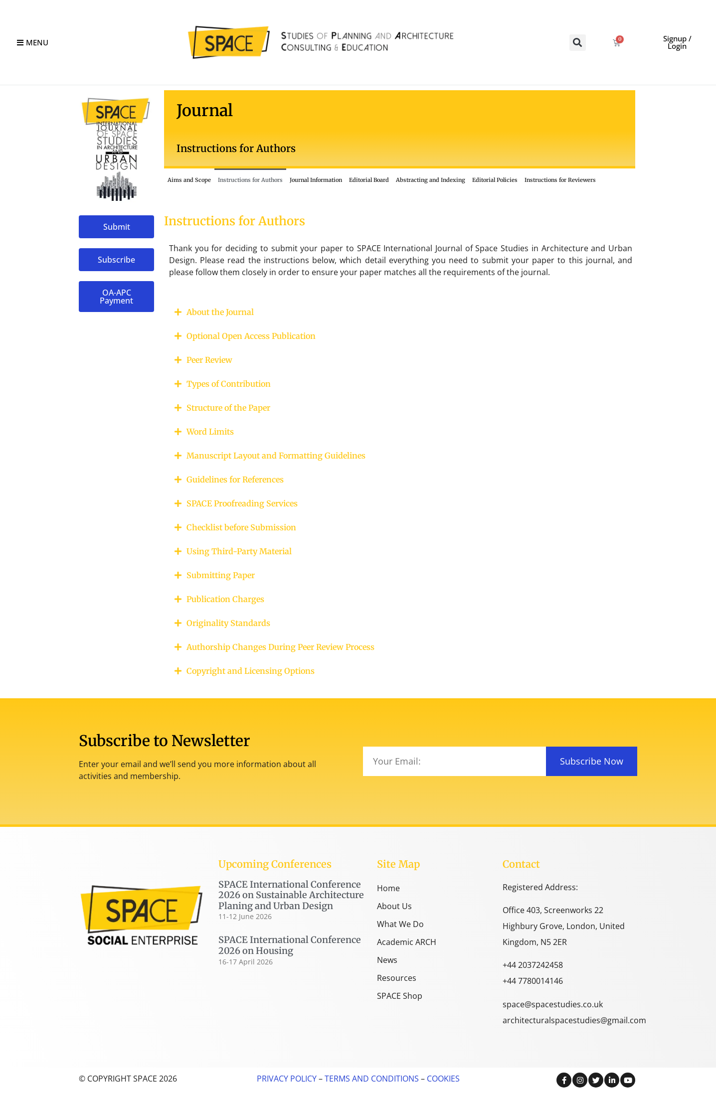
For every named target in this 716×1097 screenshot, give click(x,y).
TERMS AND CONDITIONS (371, 1078)
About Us (394, 906)
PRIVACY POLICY (287, 1078)
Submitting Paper (220, 575)
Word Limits (210, 432)
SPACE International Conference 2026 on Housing (289, 945)
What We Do (400, 924)
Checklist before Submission (241, 527)
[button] (577, 42)
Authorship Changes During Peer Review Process (280, 647)
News (387, 959)
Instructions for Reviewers (560, 179)
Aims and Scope (189, 179)
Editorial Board (369, 179)
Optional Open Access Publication (251, 336)
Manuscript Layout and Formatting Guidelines (275, 456)
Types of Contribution (228, 384)
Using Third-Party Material (239, 551)
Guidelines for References (235, 479)
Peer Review (209, 360)
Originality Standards (228, 623)
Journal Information (316, 179)
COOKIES (443, 1078)
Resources (396, 977)
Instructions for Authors (250, 179)
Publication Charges (225, 599)
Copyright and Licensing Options (250, 671)
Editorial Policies (495, 179)
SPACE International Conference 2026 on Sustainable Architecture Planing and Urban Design (291, 895)
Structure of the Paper (228, 408)
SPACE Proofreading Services (242, 503)
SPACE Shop (399, 995)
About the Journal (220, 312)
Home (388, 888)
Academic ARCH (406, 942)
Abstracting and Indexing (430, 179)
